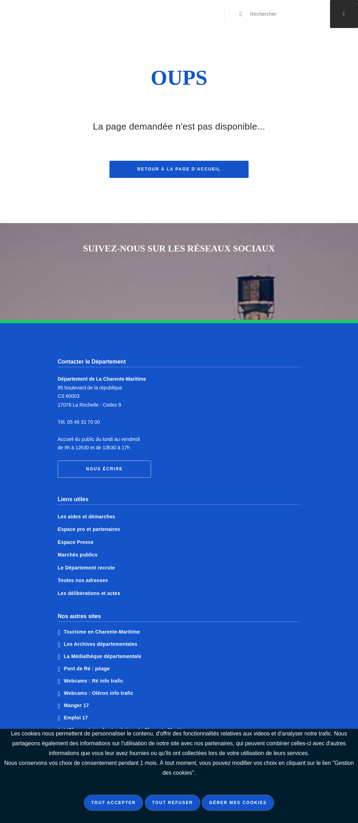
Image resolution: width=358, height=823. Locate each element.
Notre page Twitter (179, 280)
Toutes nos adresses (83, 580)
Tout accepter (113, 802)
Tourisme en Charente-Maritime (102, 632)
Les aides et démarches (86, 516)
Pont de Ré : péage (87, 668)
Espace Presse (76, 542)
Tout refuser (172, 802)
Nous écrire (104, 468)
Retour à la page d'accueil (179, 169)
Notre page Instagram (205, 280)
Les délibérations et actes (89, 593)
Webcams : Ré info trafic (93, 681)
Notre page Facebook (153, 280)
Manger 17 (76, 705)
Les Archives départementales (100, 644)
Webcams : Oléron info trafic (99, 693)
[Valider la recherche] (241, 14)
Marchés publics (78, 555)
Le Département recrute (86, 567)
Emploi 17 (76, 717)
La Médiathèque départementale (103, 656)
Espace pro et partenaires (89, 529)
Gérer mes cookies (238, 802)
